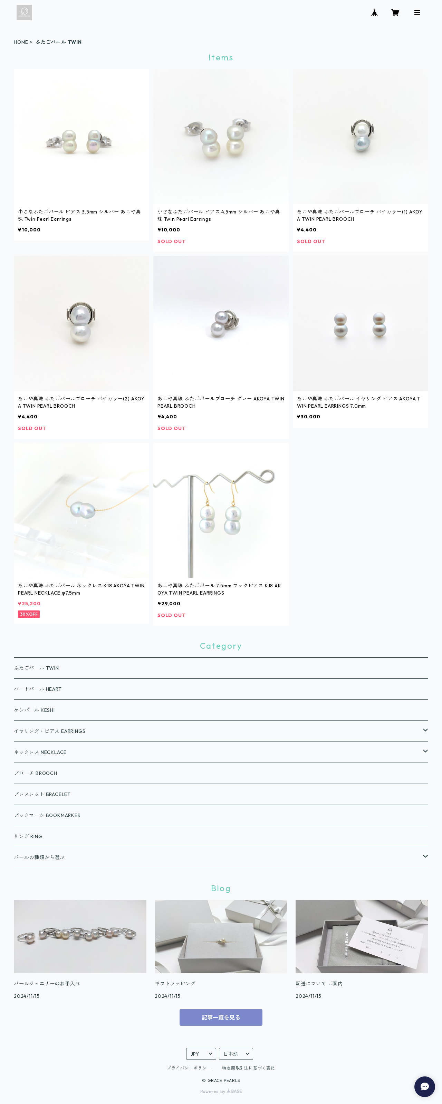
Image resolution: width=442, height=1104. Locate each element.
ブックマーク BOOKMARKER (47, 815)
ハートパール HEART (38, 689)
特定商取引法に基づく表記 (248, 1068)
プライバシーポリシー (189, 1068)
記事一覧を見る (221, 1017)
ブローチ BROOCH (35, 773)
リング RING (28, 836)
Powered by (221, 1091)
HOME (21, 42)
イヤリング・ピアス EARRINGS (49, 731)
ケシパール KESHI (34, 710)
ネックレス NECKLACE (40, 752)
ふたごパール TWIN (36, 668)
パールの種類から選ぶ (39, 857)
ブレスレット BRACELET (42, 794)
